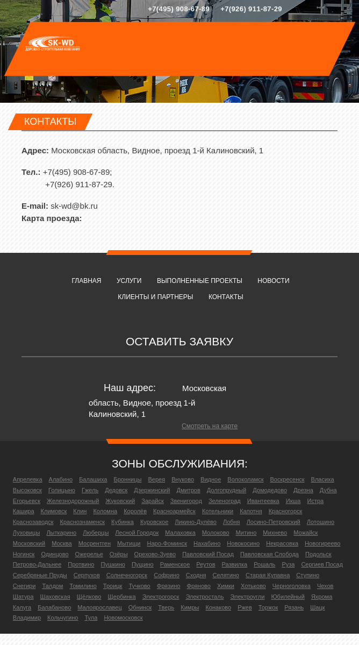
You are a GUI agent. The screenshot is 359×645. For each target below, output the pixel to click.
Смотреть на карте (210, 426)
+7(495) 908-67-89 (179, 9)
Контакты (226, 297)
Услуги (129, 281)
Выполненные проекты (199, 281)
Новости (273, 281)
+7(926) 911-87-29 (251, 9)
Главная (86, 281)
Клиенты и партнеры (155, 297)
